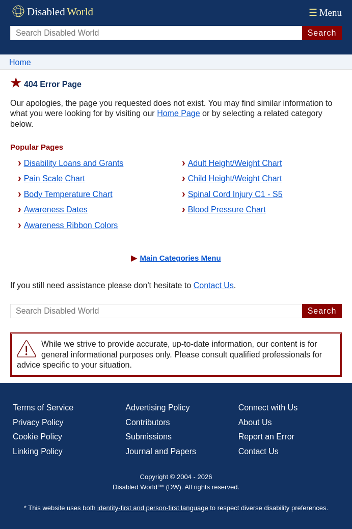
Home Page (178, 113)
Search (322, 33)
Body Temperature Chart (68, 194)
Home (20, 62)
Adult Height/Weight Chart (235, 163)
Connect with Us (268, 407)
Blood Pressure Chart (227, 209)
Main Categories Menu (180, 258)
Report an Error (266, 436)
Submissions (148, 436)
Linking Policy (38, 451)
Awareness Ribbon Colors (71, 225)
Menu (324, 12)
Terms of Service (43, 407)
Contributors (147, 422)
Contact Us (214, 285)
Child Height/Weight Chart (235, 178)
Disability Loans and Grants (74, 163)
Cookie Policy (37, 436)
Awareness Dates (56, 209)
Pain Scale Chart (54, 178)
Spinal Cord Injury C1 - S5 (235, 194)
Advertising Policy (157, 407)
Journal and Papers (160, 451)
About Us (255, 422)
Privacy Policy (38, 422)
